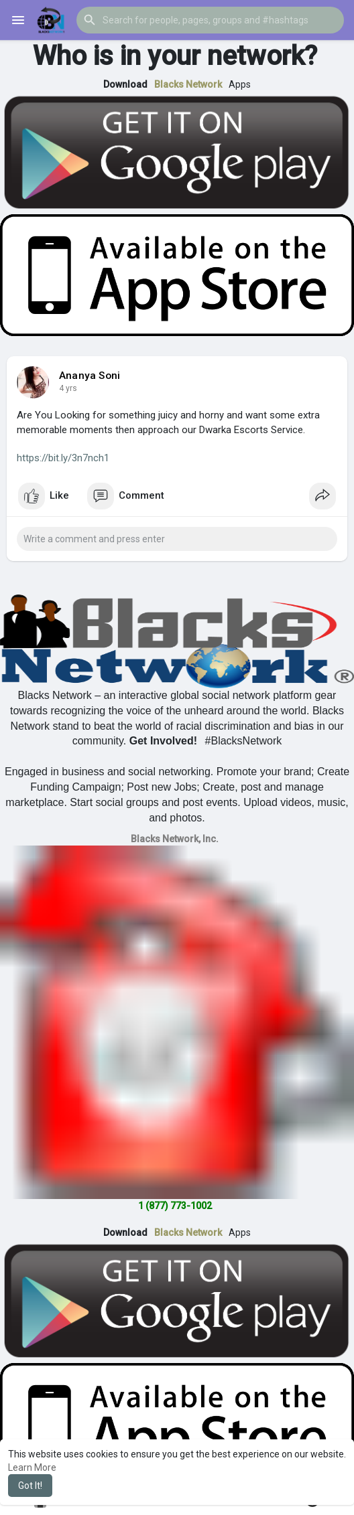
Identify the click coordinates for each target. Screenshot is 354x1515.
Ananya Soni (89, 376)
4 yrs (68, 388)
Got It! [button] (30, 1485)
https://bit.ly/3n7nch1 (63, 458)
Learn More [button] (32, 1467)
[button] (210, 20)
